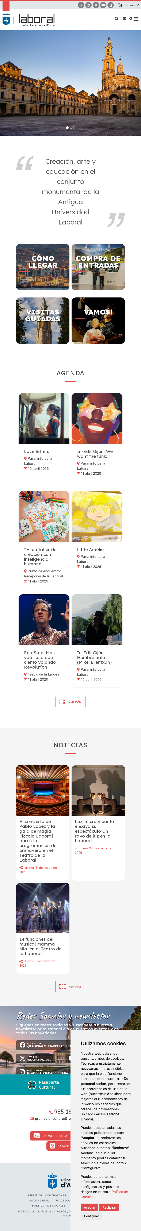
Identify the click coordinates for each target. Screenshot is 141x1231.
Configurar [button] (91, 1216)
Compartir (21, 867)
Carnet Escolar (51, 1136)
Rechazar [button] (109, 1207)
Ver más (74, 986)
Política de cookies (48, 1205)
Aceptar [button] (89, 1207)
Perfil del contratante (47, 1195)
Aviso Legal (39, 1200)
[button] (131, 5)
